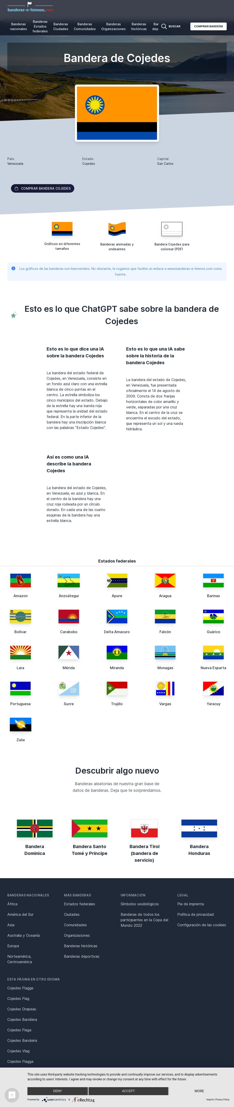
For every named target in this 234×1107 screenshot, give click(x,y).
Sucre (69, 704)
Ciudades (72, 914)
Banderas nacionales (18, 26)
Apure (117, 595)
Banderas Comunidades (85, 26)
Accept (128, 1091)
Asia (10, 925)
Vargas (165, 704)
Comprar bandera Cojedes (43, 188)
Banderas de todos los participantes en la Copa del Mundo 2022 (144, 920)
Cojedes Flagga (20, 1061)
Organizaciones (77, 935)
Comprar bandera (208, 26)
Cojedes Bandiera (22, 1019)
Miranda (117, 668)
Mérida (69, 668)
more (199, 1091)
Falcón (165, 632)
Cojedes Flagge (20, 988)
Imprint (210, 1099)
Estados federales (79, 904)
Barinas (213, 595)
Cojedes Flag (18, 998)
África (12, 904)
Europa (13, 946)
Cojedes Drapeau (21, 1009)
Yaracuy (214, 704)
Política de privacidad (195, 914)
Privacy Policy (222, 1099)
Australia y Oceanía (23, 935)
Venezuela (15, 163)
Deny (57, 1091)
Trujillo (117, 704)
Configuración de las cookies (201, 925)
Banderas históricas (139, 26)
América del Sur (20, 914)
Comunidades (75, 925)
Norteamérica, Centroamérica (19, 959)
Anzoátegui (69, 595)
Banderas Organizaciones (113, 26)
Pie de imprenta (190, 904)
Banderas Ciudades (60, 26)
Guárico (213, 632)
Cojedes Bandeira (22, 1040)
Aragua (165, 595)
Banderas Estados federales (40, 26)
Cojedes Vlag (18, 1051)
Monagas (165, 668)
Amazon (20, 595)
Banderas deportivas (81, 956)
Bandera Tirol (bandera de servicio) (145, 853)
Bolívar (20, 632)
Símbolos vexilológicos (140, 904)
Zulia (20, 740)
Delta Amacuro (117, 632)
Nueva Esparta (213, 668)
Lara (20, 668)
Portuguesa (20, 704)
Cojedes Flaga (19, 1030)
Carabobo (68, 632)
